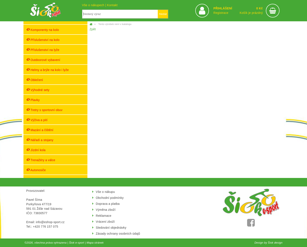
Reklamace (103, 215)
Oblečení (35, 80)
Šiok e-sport (76, 242)
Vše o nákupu (105, 192)
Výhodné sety (38, 90)
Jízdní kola (36, 150)
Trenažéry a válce (41, 160)
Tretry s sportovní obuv (44, 110)
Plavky (33, 100)
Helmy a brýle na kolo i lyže (48, 70)
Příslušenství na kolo (43, 40)
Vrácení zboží (105, 221)
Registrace (220, 12)
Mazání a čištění (40, 130)
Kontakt (112, 5)
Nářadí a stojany (40, 140)
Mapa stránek (95, 242)
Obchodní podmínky (110, 197)
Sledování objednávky (111, 227)
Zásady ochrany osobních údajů (118, 233)
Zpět (93, 29)
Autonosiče (36, 170)
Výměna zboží (106, 209)
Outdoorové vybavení (43, 60)
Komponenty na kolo (43, 30)
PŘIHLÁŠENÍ (222, 8)
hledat (163, 14)
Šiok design (275, 242)
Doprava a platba (108, 203)
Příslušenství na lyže (43, 50)
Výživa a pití (37, 120)
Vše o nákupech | (94, 5)
